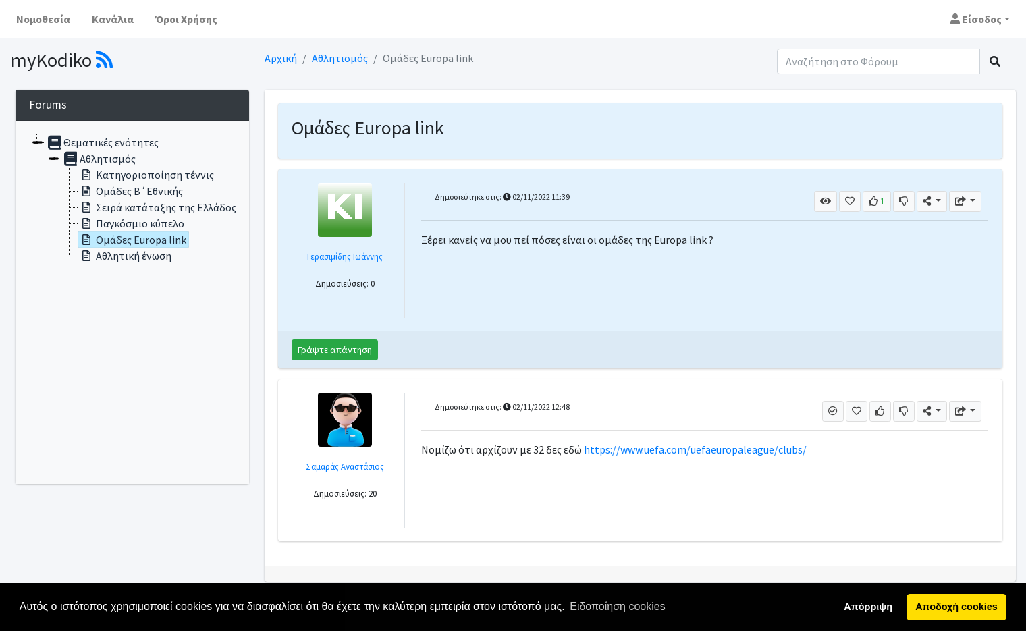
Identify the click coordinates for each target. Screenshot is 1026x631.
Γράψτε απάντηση (335, 350)
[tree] (132, 302)
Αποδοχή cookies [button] (956, 606)
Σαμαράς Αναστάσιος (345, 466)
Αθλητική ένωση (124, 256)
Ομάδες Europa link (132, 239)
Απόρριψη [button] (868, 606)
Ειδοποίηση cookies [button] (617, 606)
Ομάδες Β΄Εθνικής (130, 191)
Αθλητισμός (340, 58)
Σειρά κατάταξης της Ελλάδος (157, 207)
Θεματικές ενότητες (102, 142)
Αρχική (281, 58)
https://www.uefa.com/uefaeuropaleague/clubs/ (695, 449)
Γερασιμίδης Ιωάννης (345, 256)
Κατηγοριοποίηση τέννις (146, 175)
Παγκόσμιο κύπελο (131, 223)
